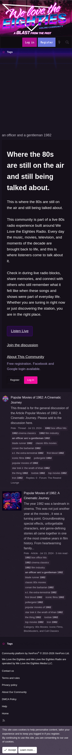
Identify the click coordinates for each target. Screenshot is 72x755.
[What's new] (59, 42)
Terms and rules (11, 678)
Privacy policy (9, 684)
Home (5, 713)
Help (4, 706)
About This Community (25, 357)
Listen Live (20, 331)
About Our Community (14, 692)
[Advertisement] (36, 93)
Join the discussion (22, 345)
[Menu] (5, 42)
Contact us (8, 670)
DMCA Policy (9, 699)
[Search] (67, 42)
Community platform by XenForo (36, 653)
